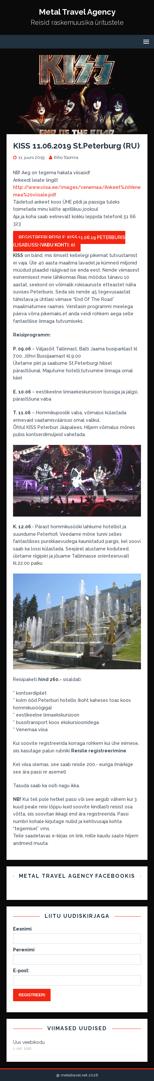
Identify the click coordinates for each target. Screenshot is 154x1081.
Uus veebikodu (29, 1042)
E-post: (21, 970)
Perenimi (24, 949)
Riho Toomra (66, 157)
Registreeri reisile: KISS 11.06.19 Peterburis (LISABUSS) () (69, 241)
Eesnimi (22, 929)
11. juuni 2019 (31, 157)
